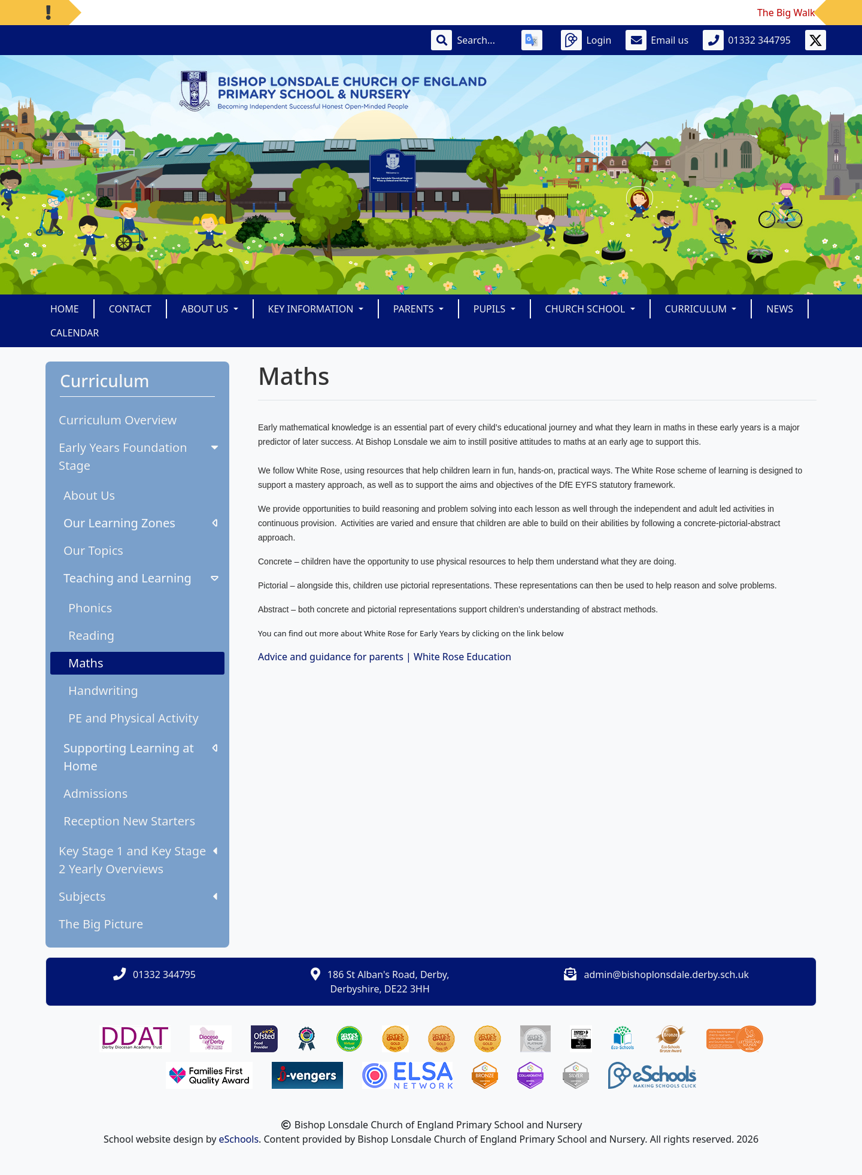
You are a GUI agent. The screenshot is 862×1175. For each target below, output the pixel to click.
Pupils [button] (491, 308)
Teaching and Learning (142, 578)
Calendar (74, 332)
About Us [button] (206, 308)
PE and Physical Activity (133, 718)
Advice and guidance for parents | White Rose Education (384, 656)
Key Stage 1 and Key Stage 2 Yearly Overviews (138, 860)
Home (64, 308)
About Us (89, 495)
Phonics (90, 608)
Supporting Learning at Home (140, 757)
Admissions (95, 793)
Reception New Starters (129, 821)
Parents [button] (414, 308)
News (779, 308)
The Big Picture (101, 924)
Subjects (138, 896)
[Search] (482, 40)
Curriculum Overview (118, 420)
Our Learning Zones (140, 523)
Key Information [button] (312, 308)
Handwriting (103, 690)
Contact (130, 308)
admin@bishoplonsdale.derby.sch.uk (666, 974)
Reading (91, 635)
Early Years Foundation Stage (140, 456)
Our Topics (93, 550)
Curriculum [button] (697, 308)
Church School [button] (586, 308)
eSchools (239, 1139)
